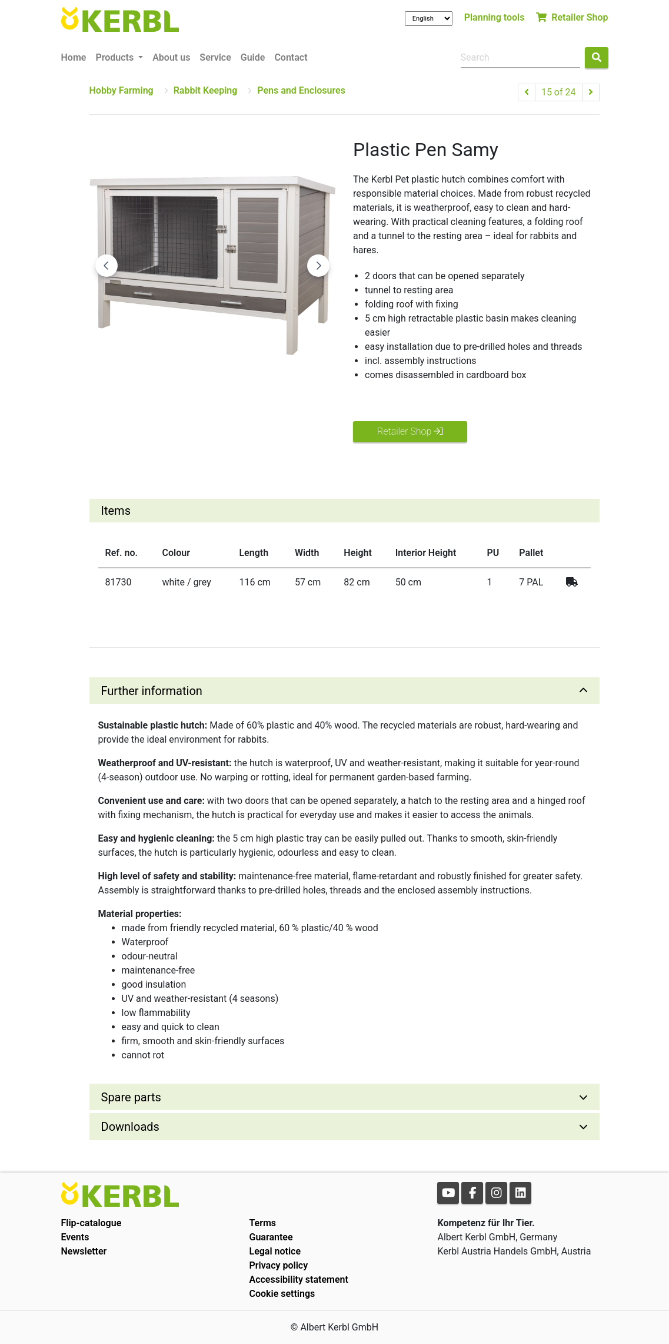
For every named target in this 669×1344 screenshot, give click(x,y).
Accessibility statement (298, 1279)
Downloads (130, 1127)
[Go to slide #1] (117, 433)
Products (115, 57)
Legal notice (275, 1251)
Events (75, 1237)
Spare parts (131, 1097)
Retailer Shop (572, 17)
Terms (262, 1223)
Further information (151, 691)
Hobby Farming (121, 90)
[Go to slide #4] (301, 433)
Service (215, 57)
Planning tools (494, 17)
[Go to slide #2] (179, 433)
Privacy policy (278, 1265)
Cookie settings (282, 1293)
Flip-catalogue (91, 1223)
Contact (290, 57)
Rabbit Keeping (206, 90)
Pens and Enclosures (301, 90)
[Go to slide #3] (240, 433)
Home (73, 57)
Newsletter (84, 1251)
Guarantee (270, 1237)
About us (171, 57)
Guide (253, 57)
